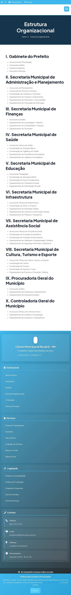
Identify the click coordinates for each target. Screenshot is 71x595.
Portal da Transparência (14, 425)
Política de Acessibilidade (15, 476)
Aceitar (35, 590)
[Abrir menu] (66, 9)
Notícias (8, 388)
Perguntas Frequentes (14, 488)
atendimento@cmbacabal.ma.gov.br (22, 535)
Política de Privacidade (51, 582)
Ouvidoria (9, 432)
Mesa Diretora (11, 375)
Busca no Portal (11, 450)
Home (24, 37)
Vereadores (9, 381)
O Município (9, 400)
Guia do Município (12, 494)
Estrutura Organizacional (14, 394)
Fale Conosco (10, 438)
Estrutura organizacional (39, 37)
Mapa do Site (10, 457)
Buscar (28, 2)
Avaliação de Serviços (14, 444)
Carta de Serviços (12, 406)
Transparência (15, 2)
